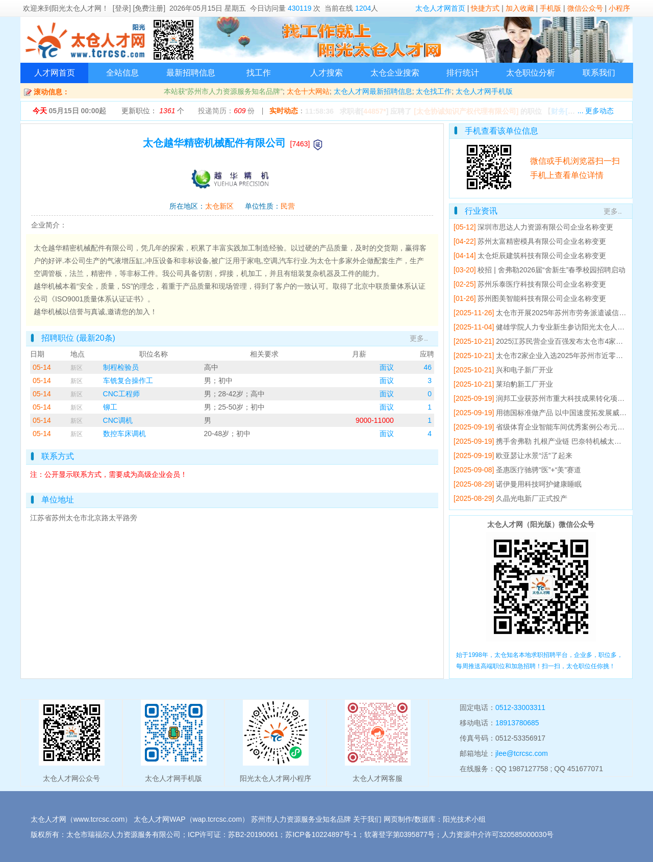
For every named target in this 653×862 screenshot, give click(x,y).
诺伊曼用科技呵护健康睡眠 (539, 484)
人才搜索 (326, 72)
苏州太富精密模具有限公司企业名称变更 (542, 241)
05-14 (42, 367)
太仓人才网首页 (440, 8)
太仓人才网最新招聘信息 (373, 91)
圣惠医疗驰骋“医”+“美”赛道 (538, 470)
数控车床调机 (124, 433)
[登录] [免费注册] (139, 8)
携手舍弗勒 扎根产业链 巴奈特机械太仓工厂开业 (573, 441)
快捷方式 (485, 8)
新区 (76, 367)
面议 (387, 367)
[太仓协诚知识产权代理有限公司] (466, 111)
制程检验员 (121, 367)
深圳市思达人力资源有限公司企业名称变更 (545, 227)
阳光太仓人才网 (77, 8)
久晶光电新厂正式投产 (531, 498)
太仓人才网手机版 (484, 91)
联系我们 (599, 72)
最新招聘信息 (190, 72)
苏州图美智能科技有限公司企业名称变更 (542, 298)
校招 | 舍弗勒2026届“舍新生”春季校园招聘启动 (551, 270)
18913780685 (517, 723)
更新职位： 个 (152, 111)
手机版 (550, 8)
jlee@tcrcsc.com (521, 753)
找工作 (258, 72)
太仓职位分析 (530, 72)
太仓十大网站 (308, 91)
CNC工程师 (121, 394)
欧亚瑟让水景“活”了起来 (534, 455)
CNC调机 (118, 420)
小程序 (619, 8)
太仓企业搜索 (394, 72)
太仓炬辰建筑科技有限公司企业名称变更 (542, 255)
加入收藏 (520, 8)
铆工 (110, 407)
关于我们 (367, 819)
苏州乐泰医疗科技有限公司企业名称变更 (542, 284)
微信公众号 (585, 8)
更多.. (419, 338)
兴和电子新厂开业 (524, 370)
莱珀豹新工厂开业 (524, 384)
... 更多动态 (595, 111)
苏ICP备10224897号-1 (321, 834)
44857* (374, 111)
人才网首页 (54, 72)
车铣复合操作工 (128, 380)
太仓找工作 (433, 91)
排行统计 (462, 72)
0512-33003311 (520, 707)
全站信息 (122, 72)
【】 (574, 111)
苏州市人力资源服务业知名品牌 (301, 819)
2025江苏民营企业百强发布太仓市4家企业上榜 (570, 341)
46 (427, 367)
